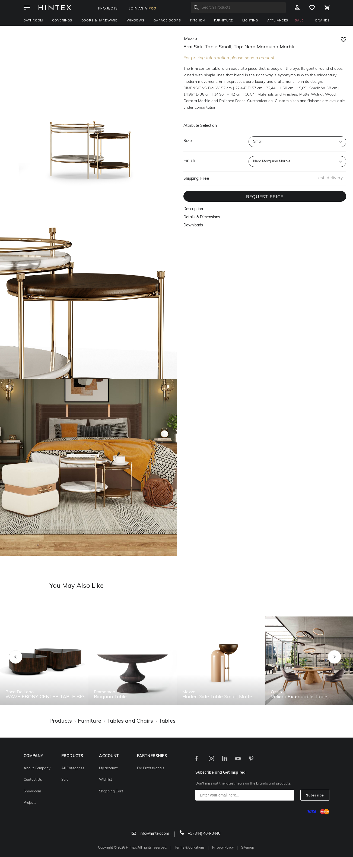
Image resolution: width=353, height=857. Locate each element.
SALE (299, 20)
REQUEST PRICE (265, 197)
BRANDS (322, 20)
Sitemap (247, 847)
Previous (22, 663)
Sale (64, 780)
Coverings (62, 20)
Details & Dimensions (201, 217)
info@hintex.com (150, 834)
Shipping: (191, 179)
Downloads (193, 225)
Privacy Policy (223, 847)
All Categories (72, 768)
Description (193, 209)
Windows (135, 20)
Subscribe (315, 795)
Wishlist (105, 780)
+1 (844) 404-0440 (200, 834)
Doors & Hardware (99, 20)
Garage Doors (167, 20)
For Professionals (150, 768)
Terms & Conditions (190, 847)
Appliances (277, 20)
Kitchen (197, 20)
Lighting (250, 20)
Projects (30, 803)
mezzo (190, 39)
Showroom (32, 791)
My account (108, 768)
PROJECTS (108, 8)
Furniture (223, 20)
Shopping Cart (111, 791)
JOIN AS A (142, 8)
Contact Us (33, 780)
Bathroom (33, 20)
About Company (37, 768)
